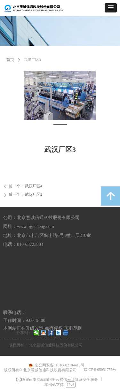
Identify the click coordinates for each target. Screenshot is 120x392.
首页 (10, 60)
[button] (111, 7)
